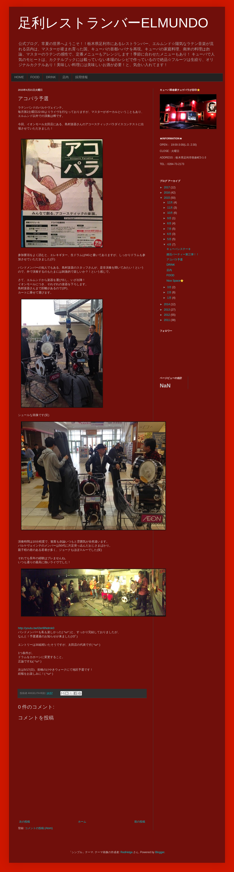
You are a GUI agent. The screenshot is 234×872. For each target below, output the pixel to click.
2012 (167, 314)
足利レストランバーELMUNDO (113, 22)
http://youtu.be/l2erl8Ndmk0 (36, 628)
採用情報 (81, 77)
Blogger (159, 852)
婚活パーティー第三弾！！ (182, 254)
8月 (169, 223)
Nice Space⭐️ (175, 280)
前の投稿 (139, 821)
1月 (169, 297)
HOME (19, 77)
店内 (65, 77)
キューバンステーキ (178, 249)
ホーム (82, 821)
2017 (167, 187)
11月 (170, 207)
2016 (167, 192)
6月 (169, 234)
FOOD (34, 77)
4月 (169, 244)
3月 (169, 287)
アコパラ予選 (174, 259)
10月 (170, 212)
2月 (169, 292)
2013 (167, 309)
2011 (167, 320)
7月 (169, 228)
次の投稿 (24, 821)
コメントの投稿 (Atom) (39, 828)
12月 (170, 202)
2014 (167, 304)
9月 (169, 218)
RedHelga (127, 852)
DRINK (51, 77)
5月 (169, 239)
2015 (167, 197)
